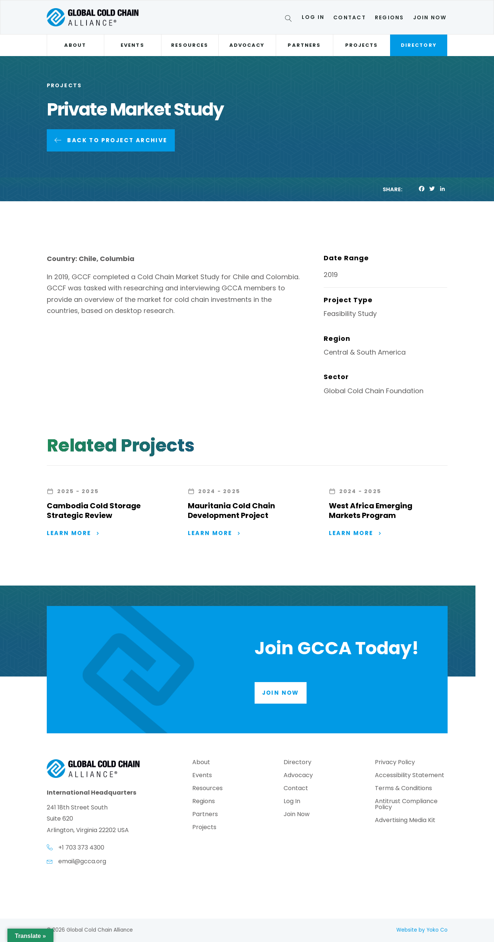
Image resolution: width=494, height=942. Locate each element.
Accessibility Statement (409, 775)
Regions (389, 17)
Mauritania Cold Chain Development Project (231, 511)
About (75, 45)
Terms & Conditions (403, 788)
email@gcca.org (82, 861)
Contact (349, 17)
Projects (361, 45)
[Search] (289, 19)
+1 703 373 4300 (81, 847)
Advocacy (247, 45)
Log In (313, 17)
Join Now (430, 17)
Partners (304, 45)
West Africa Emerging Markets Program (370, 511)
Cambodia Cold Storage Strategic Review (94, 511)
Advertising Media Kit (405, 820)
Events (132, 45)
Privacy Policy (395, 762)
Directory (419, 45)
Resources (189, 45)
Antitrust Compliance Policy (406, 804)
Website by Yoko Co (422, 929)
